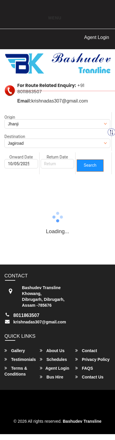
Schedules (53, 359)
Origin (9, 117)
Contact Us (89, 376)
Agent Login (96, 37)
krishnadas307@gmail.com (39, 322)
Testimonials (20, 359)
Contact (86, 350)
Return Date (57, 157)
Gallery (14, 350)
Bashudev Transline (82, 421)
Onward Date (21, 157)
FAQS (84, 368)
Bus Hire (51, 376)
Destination (14, 136)
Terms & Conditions (15, 371)
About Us (52, 350)
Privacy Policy (92, 359)
